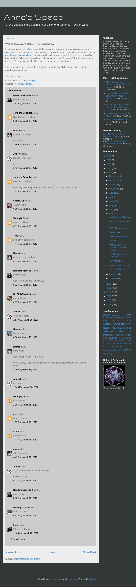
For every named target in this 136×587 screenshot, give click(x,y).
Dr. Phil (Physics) (22, 294)
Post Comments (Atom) (29, 559)
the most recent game (45, 61)
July (111, 197)
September (114, 189)
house (121, 327)
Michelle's (27, 49)
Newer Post (13, 552)
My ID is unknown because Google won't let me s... (118, 84)
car (123, 315)
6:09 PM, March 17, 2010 (25, 209)
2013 (109, 160)
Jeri (15, 414)
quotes (128, 338)
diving (128, 318)
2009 (109, 284)
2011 (109, 168)
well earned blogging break (20, 55)
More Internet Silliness (119, 217)
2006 (109, 296)
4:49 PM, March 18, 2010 (25, 457)
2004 (109, 304)
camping (116, 315)
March (112, 214)
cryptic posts (120, 318)
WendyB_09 (19, 218)
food (116, 324)
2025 (109, 156)
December (114, 176)
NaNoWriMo (110, 337)
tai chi (108, 347)
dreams (116, 321)
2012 (109, 164)
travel (120, 346)
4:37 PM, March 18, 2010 (25, 440)
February (113, 274)
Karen (16, 431)
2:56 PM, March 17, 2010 (25, 144)
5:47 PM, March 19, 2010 (25, 515)
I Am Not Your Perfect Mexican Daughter (113, 135)
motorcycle (108, 335)
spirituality (127, 344)
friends (20, 84)
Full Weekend (115, 261)
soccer (107, 343)
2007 (109, 292)
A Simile (112, 240)
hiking (114, 328)
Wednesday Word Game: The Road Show (118, 247)
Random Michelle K (23, 95)
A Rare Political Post (118, 236)
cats (129, 315)
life (121, 331)
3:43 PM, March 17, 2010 (25, 168)
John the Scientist (22, 113)
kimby (16, 525)
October (113, 184)
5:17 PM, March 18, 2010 (25, 481)
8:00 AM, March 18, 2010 (25, 370)
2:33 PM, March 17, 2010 (25, 121)
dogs (105, 321)
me (129, 331)
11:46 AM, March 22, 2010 (25, 533)
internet (27, 84)
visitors (120, 351)
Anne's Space (33, 16)
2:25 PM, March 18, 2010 (25, 405)
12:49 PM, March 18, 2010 (26, 387)
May (111, 205)
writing (108, 354)
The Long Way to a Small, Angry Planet (114, 142)
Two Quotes (114, 232)
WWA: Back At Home (119, 228)
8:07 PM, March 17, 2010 (25, 261)
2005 (109, 300)
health (106, 327)
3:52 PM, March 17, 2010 (25, 191)
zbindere (73, 579)
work (127, 350)
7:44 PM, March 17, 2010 (25, 244)
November (114, 180)
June (111, 201)
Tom (15, 236)
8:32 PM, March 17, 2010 (25, 285)
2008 (109, 288)
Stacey (16, 329)
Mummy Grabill (21, 507)
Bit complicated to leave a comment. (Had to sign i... (118, 107)
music (128, 335)
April (111, 209)
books (106, 315)
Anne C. (17, 154)
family (107, 324)
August (112, 193)
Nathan (17, 130)
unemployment (110, 350)
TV (129, 346)
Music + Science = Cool (120, 265)
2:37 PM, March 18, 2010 (25, 422)
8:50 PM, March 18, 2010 (25, 498)
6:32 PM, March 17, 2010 (25, 226)
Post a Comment (19, 539)
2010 (109, 172)
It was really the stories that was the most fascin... (117, 95)
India (129, 328)
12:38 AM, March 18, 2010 (25, 320)
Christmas (108, 318)
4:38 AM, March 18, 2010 (25, 337)
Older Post (89, 552)
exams (127, 320)
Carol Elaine (19, 201)
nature (121, 338)
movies (120, 334)
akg (15, 449)
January (113, 278)
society (117, 343)
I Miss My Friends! (117, 269)
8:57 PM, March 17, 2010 (25, 302)
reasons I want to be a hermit (117, 341)
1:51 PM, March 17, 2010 (25, 103)
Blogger (93, 579)
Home (51, 552)
